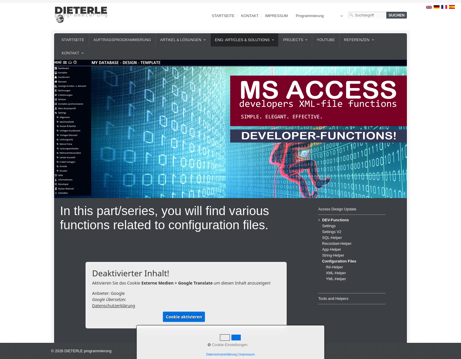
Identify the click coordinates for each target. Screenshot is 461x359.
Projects (293, 40)
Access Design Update (337, 209)
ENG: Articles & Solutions (242, 40)
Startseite (223, 16)
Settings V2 (331, 232)
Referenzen (357, 40)
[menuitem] (73, 39)
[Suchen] (396, 15)
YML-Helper (336, 279)
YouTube (326, 40)
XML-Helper (336, 273)
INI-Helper (334, 267)
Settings (328, 226)
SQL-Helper (332, 237)
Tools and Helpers (333, 298)
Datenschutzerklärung (113, 305)
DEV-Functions (335, 220)
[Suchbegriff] (367, 15)
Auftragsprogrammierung (122, 40)
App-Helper (331, 249)
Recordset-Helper (336, 243)
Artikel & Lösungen (180, 40)
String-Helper (333, 255)
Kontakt (250, 16)
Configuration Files (339, 261)
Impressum (276, 16)
